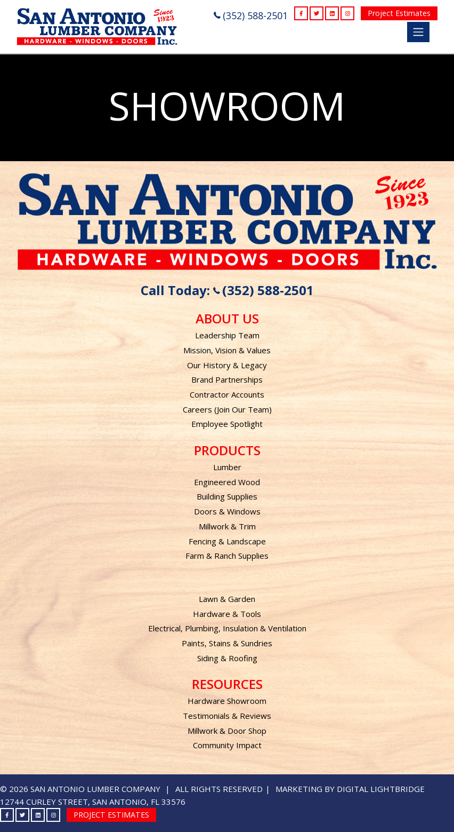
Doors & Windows (227, 511)
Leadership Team (227, 335)
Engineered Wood (227, 482)
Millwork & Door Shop (227, 730)
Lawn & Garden (227, 598)
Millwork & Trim (227, 526)
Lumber (227, 467)
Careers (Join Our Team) (227, 409)
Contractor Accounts (227, 394)
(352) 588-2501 (251, 15)
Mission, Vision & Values (227, 350)
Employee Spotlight (227, 423)
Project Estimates (399, 13)
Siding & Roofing (227, 658)
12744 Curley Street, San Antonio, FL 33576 (92, 801)
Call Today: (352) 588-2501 (227, 290)
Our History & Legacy (227, 365)
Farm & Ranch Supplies (227, 555)
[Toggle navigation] (418, 32)
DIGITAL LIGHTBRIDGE (381, 788)
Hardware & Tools (227, 613)
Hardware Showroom (227, 700)
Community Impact (227, 745)
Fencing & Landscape (227, 541)
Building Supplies (227, 496)
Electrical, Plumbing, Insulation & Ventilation (227, 628)
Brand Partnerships (227, 379)
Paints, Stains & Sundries (227, 643)
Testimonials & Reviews (227, 715)
